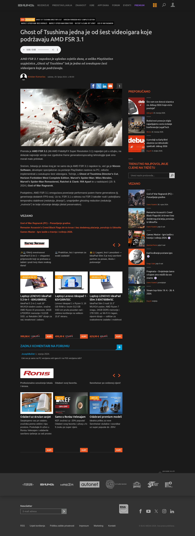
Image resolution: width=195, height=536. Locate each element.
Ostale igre (30, 19)
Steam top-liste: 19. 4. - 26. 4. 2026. (160, 292)
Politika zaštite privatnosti (62, 526)
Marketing (98, 526)
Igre (94, 7)
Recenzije (45, 7)
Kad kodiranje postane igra (159, 255)
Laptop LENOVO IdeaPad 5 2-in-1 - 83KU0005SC (35, 297)
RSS (22, 526)
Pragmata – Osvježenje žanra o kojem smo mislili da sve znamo (160, 274)
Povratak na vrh (168, 471)
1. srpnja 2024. (42, 354)
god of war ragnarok (105, 23)
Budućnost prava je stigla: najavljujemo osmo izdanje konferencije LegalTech (159, 124)
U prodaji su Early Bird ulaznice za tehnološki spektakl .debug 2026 (157, 142)
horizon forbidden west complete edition (79, 19)
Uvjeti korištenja (37, 526)
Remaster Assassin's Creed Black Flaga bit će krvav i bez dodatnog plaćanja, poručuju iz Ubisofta (70, 227)
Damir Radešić (152, 205)
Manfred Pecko (152, 245)
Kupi (49, 336)
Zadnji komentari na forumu (44, 346)
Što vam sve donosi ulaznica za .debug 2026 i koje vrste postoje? (160, 105)
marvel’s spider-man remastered (61, 23)
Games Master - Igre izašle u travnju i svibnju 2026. (46, 232)
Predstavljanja (65, 7)
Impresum (84, 526)
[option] (36, 295)
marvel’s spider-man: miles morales (34, 23)
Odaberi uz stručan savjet (35, 416)
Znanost (83, 7)
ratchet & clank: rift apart (85, 23)
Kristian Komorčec (37, 77)
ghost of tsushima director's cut (49, 19)
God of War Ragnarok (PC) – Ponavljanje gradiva (45, 223)
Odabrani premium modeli (106, 416)
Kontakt (112, 526)
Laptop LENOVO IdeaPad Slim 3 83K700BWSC (105, 297)
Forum (118, 7)
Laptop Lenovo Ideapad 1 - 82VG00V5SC (71, 297)
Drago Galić (151, 264)
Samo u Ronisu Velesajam (70, 416)
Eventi (130, 7)
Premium (142, 7)
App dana (105, 7)
